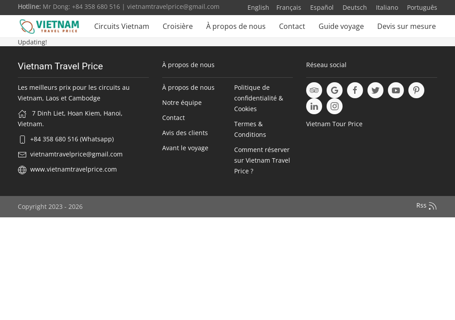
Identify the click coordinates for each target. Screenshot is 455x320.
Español (321, 7)
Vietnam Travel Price (60, 66)
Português (421, 7)
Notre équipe (182, 102)
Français (288, 7)
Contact (292, 26)
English (258, 7)
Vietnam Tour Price (334, 124)
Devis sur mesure (406, 26)
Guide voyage (341, 26)
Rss (426, 205)
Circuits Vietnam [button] (121, 26)
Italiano (386, 7)
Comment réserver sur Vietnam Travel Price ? (262, 160)
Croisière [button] (178, 26)
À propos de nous (236, 26)
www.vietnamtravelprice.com (73, 169)
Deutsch (354, 7)
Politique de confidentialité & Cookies (258, 98)
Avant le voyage (185, 148)
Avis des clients (185, 132)
